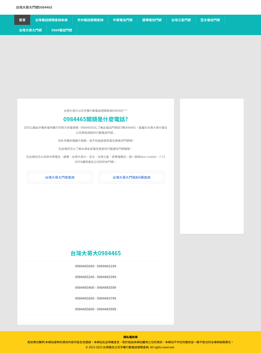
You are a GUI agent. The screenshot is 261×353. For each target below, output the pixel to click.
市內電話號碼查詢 (90, 19)
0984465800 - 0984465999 (95, 309)
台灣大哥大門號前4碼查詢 (131, 177)
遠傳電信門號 (152, 19)
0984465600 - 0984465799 (95, 298)
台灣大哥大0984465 (95, 253)
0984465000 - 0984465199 (95, 265)
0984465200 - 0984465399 (95, 276)
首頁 (22, 19)
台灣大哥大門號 (30, 30)
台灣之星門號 (181, 19)
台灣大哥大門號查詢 (59, 177)
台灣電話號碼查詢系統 (51, 19)
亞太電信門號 (210, 19)
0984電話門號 (61, 30)
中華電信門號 (123, 19)
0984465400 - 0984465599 (95, 287)
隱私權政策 (130, 337)
